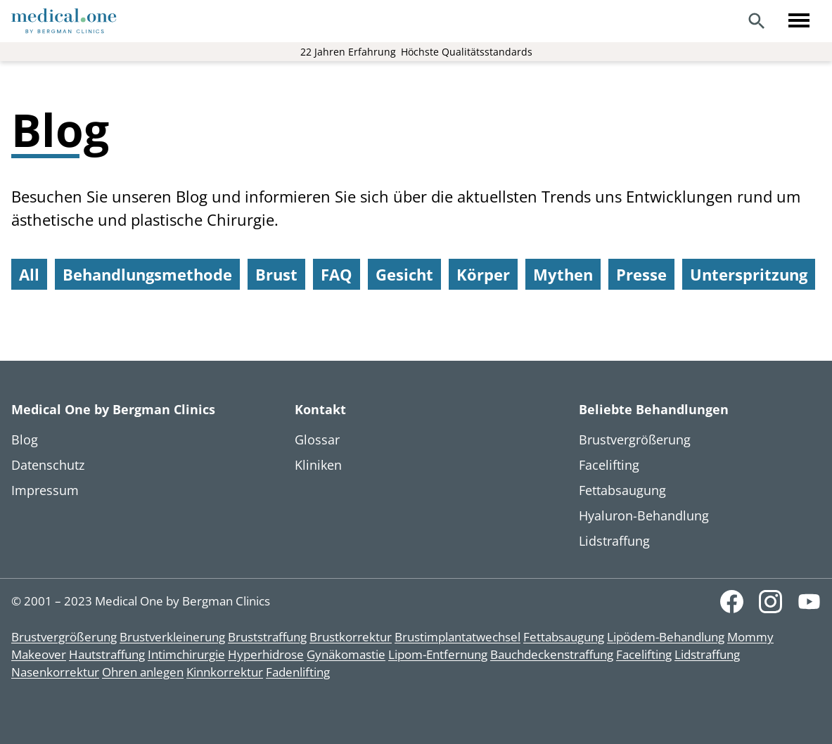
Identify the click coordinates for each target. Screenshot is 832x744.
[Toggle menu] (799, 21)
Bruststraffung (267, 637)
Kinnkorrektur (224, 672)
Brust (276, 274)
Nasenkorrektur (55, 672)
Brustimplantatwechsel (457, 637)
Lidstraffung (707, 654)
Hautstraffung (107, 654)
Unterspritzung (748, 274)
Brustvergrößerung (64, 637)
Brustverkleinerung (172, 637)
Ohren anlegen (143, 672)
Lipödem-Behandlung (665, 637)
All (29, 274)
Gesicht (404, 274)
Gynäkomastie (346, 654)
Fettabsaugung (563, 637)
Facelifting (644, 654)
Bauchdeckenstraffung (551, 654)
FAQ (336, 274)
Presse (641, 274)
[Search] (757, 21)
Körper (483, 274)
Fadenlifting (298, 672)
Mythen (563, 274)
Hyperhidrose (266, 654)
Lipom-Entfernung (437, 654)
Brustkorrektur (350, 637)
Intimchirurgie (186, 654)
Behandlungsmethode (147, 274)
